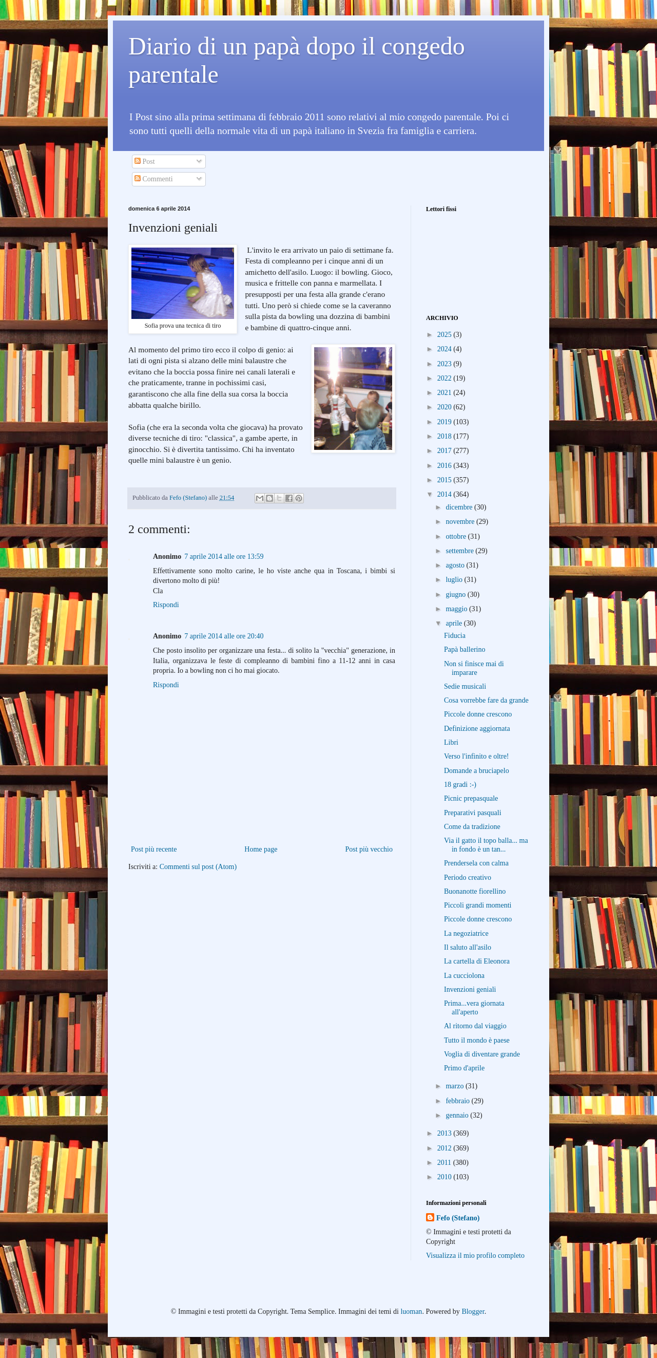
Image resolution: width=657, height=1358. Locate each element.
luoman (411, 1311)
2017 (445, 451)
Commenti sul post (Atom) (198, 867)
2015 (445, 480)
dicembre (460, 507)
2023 (445, 364)
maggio (457, 609)
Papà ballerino (464, 649)
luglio (455, 579)
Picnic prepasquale (471, 798)
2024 (445, 349)
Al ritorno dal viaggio (475, 1026)
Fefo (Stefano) (457, 1218)
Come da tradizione (472, 827)
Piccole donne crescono (478, 714)
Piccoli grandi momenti (477, 905)
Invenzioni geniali (470, 989)
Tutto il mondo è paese (477, 1040)
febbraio (458, 1101)
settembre (460, 551)
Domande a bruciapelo (476, 771)
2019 (445, 422)
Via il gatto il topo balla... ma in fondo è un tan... (486, 845)
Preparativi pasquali (472, 813)
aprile (454, 623)
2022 (445, 378)
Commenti (153, 179)
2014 (445, 494)
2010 (445, 1177)
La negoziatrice (466, 933)
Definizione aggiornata (477, 728)
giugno (456, 594)
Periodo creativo (467, 877)
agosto (456, 565)
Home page (260, 849)
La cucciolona (464, 975)
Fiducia (455, 635)
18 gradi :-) (460, 784)
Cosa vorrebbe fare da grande (486, 700)
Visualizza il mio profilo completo (475, 1255)
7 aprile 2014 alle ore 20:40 (223, 636)
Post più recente (154, 849)
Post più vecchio (369, 849)
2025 (445, 334)
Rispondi (166, 605)
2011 (445, 1162)
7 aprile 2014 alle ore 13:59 (223, 556)
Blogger (472, 1311)
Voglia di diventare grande (482, 1054)
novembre (461, 521)
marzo (455, 1086)
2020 (445, 407)
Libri (451, 742)
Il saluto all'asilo (467, 947)
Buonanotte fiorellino (475, 891)
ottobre (457, 536)
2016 (445, 465)
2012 (445, 1148)
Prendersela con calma (476, 863)
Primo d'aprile (464, 1068)
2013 (445, 1133)
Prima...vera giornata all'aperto (474, 1007)
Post (144, 161)
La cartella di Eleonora (477, 961)
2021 (445, 393)
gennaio (458, 1115)
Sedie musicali (465, 686)
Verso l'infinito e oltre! (476, 756)
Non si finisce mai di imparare (474, 668)
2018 (445, 436)
